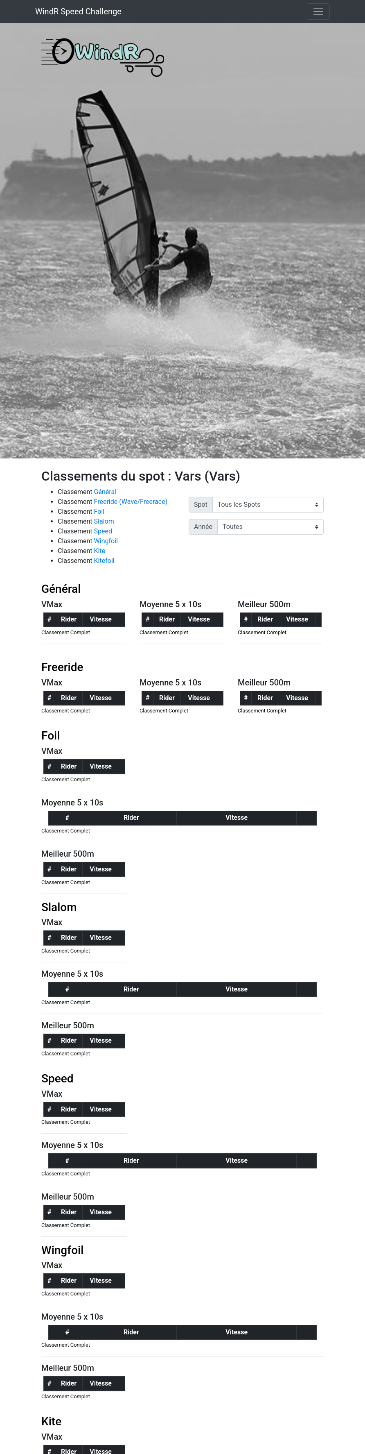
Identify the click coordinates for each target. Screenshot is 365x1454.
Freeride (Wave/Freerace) (131, 502)
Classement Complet (65, 632)
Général (105, 492)
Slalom (104, 521)
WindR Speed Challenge (78, 11)
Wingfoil (106, 541)
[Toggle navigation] (318, 11)
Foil (99, 511)
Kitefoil (104, 561)
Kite (100, 551)
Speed (103, 531)
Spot (200, 504)
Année (203, 527)
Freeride (62, 667)
